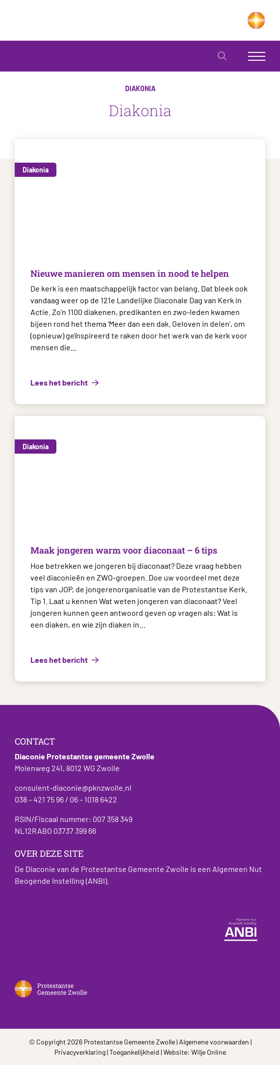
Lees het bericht (59, 382)
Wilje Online (208, 1052)
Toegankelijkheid (134, 1052)
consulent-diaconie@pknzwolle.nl (73, 787)
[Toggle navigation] (256, 56)
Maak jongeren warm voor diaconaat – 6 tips (123, 550)
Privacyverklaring (79, 1052)
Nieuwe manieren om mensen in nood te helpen (129, 273)
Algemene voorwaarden (214, 1042)
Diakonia (36, 170)
